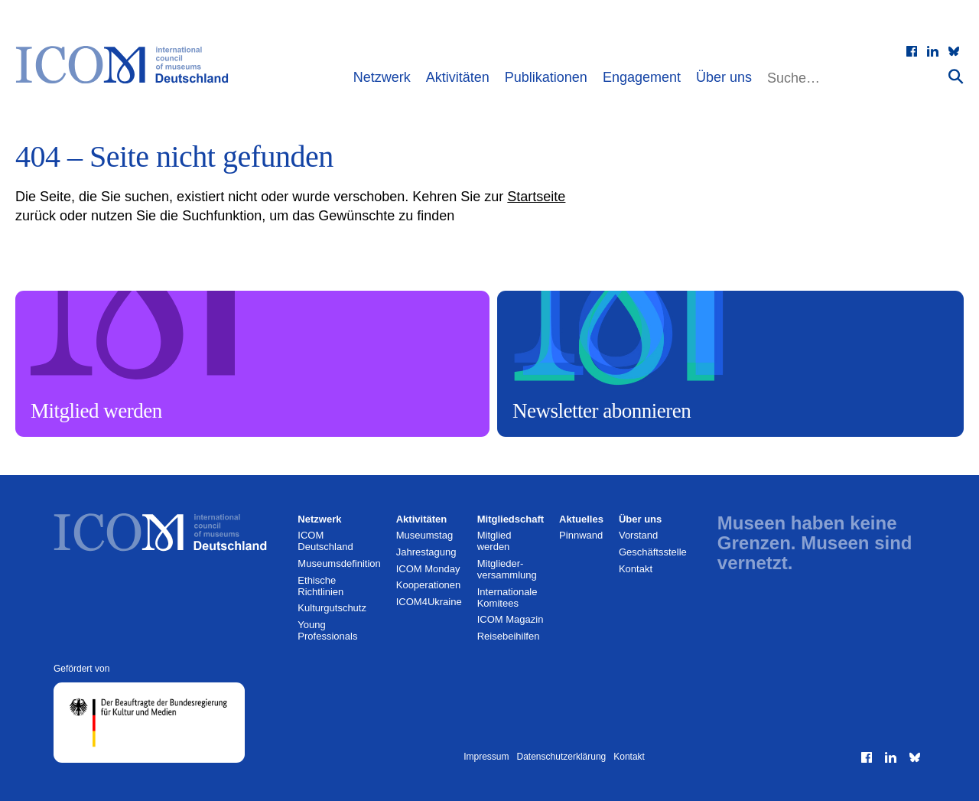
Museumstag (424, 535)
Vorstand (638, 535)
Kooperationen (428, 585)
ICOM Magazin (510, 619)
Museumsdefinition (339, 563)
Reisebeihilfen (508, 636)
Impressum (486, 756)
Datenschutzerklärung (562, 756)
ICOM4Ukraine (429, 601)
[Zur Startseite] (129, 65)
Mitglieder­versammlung (507, 569)
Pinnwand (581, 535)
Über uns (724, 77)
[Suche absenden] (956, 76)
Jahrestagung (426, 552)
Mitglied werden (494, 540)
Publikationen (546, 77)
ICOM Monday (428, 569)
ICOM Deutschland (325, 540)
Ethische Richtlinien (320, 586)
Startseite (536, 196)
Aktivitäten (458, 77)
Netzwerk (382, 77)
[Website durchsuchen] (856, 78)
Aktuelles (581, 519)
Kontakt (635, 569)
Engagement (642, 77)
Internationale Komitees (507, 597)
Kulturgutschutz (332, 608)
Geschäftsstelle (653, 552)
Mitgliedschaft (510, 519)
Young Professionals (327, 630)
